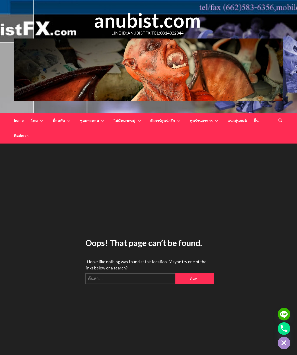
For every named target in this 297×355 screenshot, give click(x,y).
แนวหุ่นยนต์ (237, 120)
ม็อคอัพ (63, 120)
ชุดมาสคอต (93, 120)
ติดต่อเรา (21, 136)
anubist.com (147, 20)
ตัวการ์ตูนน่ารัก (166, 120)
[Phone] (284, 328)
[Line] (284, 314)
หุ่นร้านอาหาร (205, 120)
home (19, 120)
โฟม (38, 120)
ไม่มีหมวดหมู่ (128, 120)
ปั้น (256, 120)
